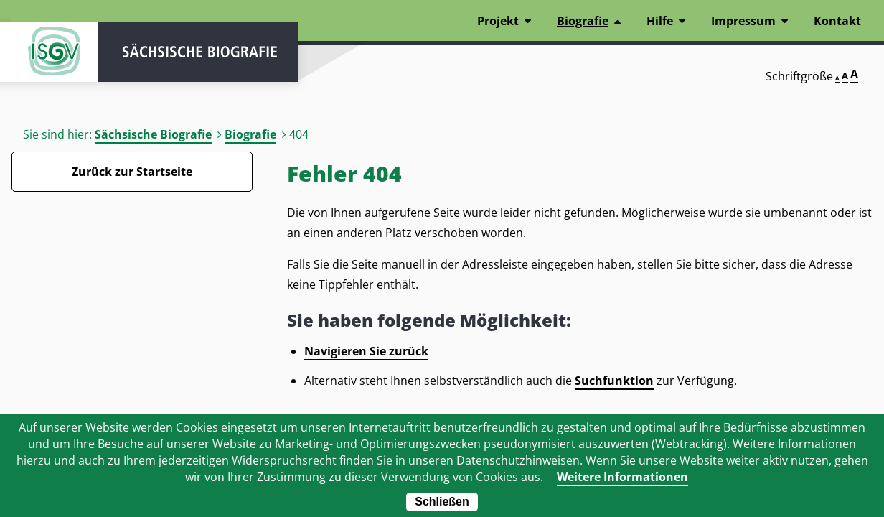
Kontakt (837, 21)
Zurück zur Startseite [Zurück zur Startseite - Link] (132, 172)
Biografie (250, 134)
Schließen (442, 501)
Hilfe (659, 21)
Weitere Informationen (622, 477)
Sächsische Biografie (153, 134)
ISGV (54, 52)
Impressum (743, 21)
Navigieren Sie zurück (366, 351)
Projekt (498, 21)
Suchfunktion (614, 380)
